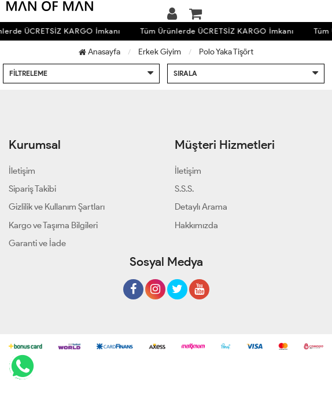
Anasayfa (99, 52)
